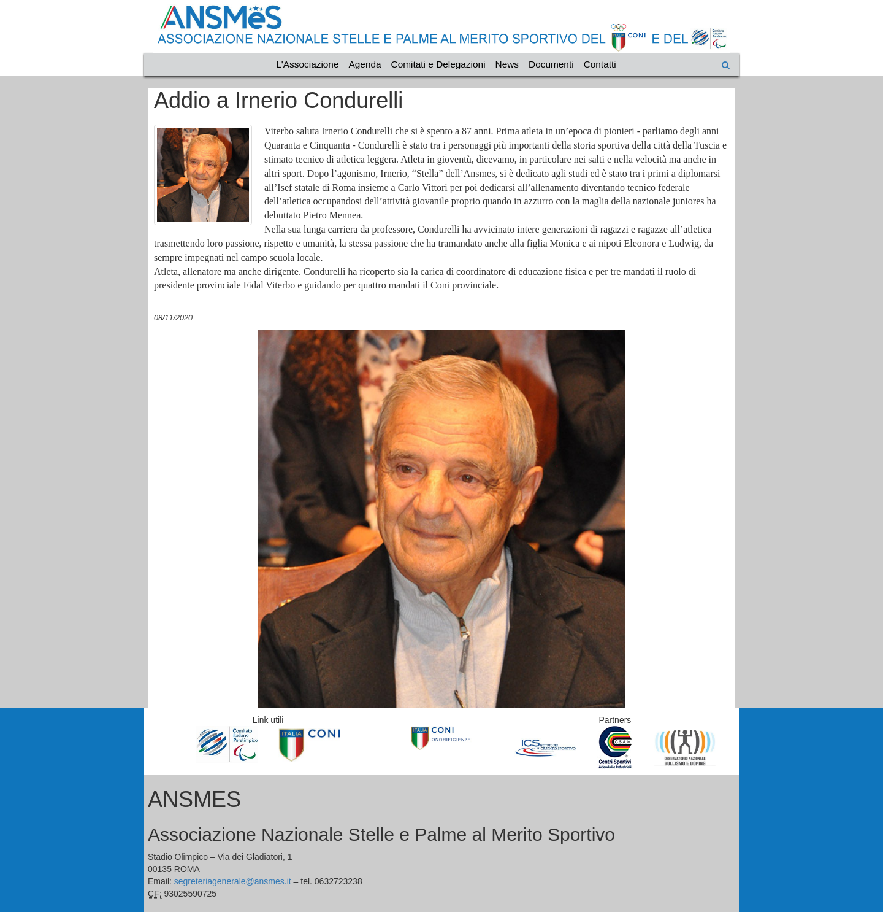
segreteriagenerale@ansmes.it (232, 881)
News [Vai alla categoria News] (507, 64)
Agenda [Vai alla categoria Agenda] (365, 64)
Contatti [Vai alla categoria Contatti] (600, 64)
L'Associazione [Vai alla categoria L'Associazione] (307, 64)
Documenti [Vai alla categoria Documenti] (551, 64)
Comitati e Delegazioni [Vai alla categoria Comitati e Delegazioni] (438, 64)
